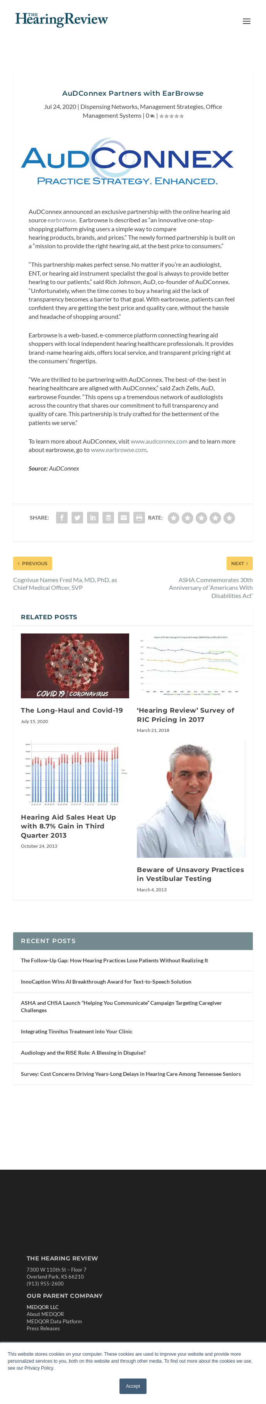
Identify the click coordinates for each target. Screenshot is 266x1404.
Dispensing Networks (109, 106)
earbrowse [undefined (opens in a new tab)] (62, 220)
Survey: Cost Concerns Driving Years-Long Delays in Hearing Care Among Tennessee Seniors (131, 1073)
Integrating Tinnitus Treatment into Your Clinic (77, 1031)
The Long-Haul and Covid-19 (72, 710)
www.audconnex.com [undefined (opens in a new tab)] (159, 441)
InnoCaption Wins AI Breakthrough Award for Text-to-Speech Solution (106, 981)
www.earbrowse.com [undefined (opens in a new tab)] (119, 449)
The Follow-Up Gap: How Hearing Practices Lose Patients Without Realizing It (114, 960)
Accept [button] (133, 1386)
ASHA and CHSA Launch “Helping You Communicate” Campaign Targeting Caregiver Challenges (121, 1006)
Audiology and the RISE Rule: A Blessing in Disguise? (83, 1052)
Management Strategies (171, 106)
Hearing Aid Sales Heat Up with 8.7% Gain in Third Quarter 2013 (68, 826)
